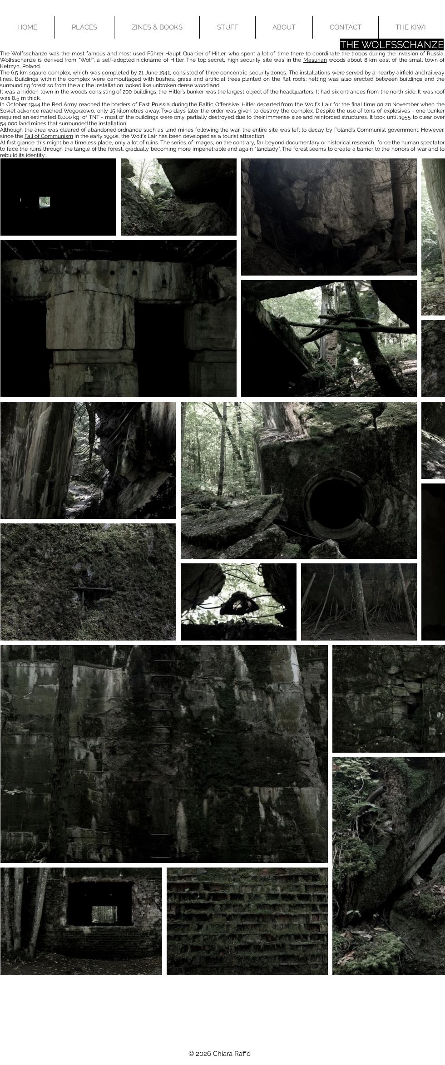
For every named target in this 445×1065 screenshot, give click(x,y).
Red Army (64, 104)
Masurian (315, 60)
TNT (94, 117)
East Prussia (154, 104)
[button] (84, 27)
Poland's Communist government (376, 130)
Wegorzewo (79, 111)
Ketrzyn (10, 66)
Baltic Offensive (219, 104)
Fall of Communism (49, 136)
